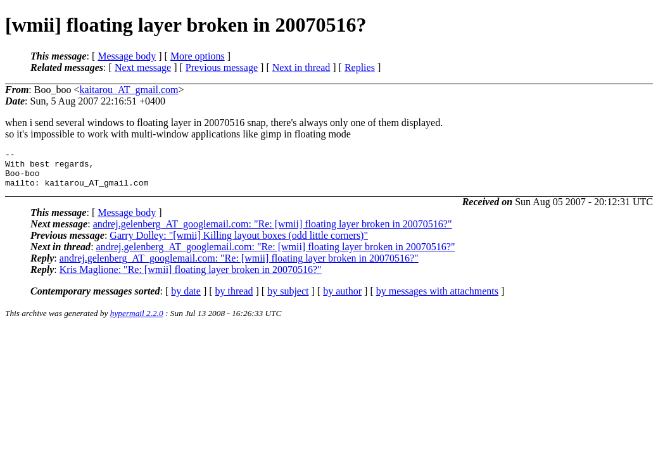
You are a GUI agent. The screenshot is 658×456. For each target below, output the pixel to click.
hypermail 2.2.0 (136, 321)
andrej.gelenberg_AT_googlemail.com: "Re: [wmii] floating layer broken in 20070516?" (272, 231)
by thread (234, 298)
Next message (143, 67)
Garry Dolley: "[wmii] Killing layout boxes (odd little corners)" (239, 243)
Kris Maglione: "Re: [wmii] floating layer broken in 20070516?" (191, 277)
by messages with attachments (437, 298)
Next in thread (301, 67)
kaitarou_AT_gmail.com (128, 89)
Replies (360, 67)
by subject (287, 298)
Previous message (222, 67)
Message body (127, 56)
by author (342, 298)
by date (186, 298)
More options (197, 56)
